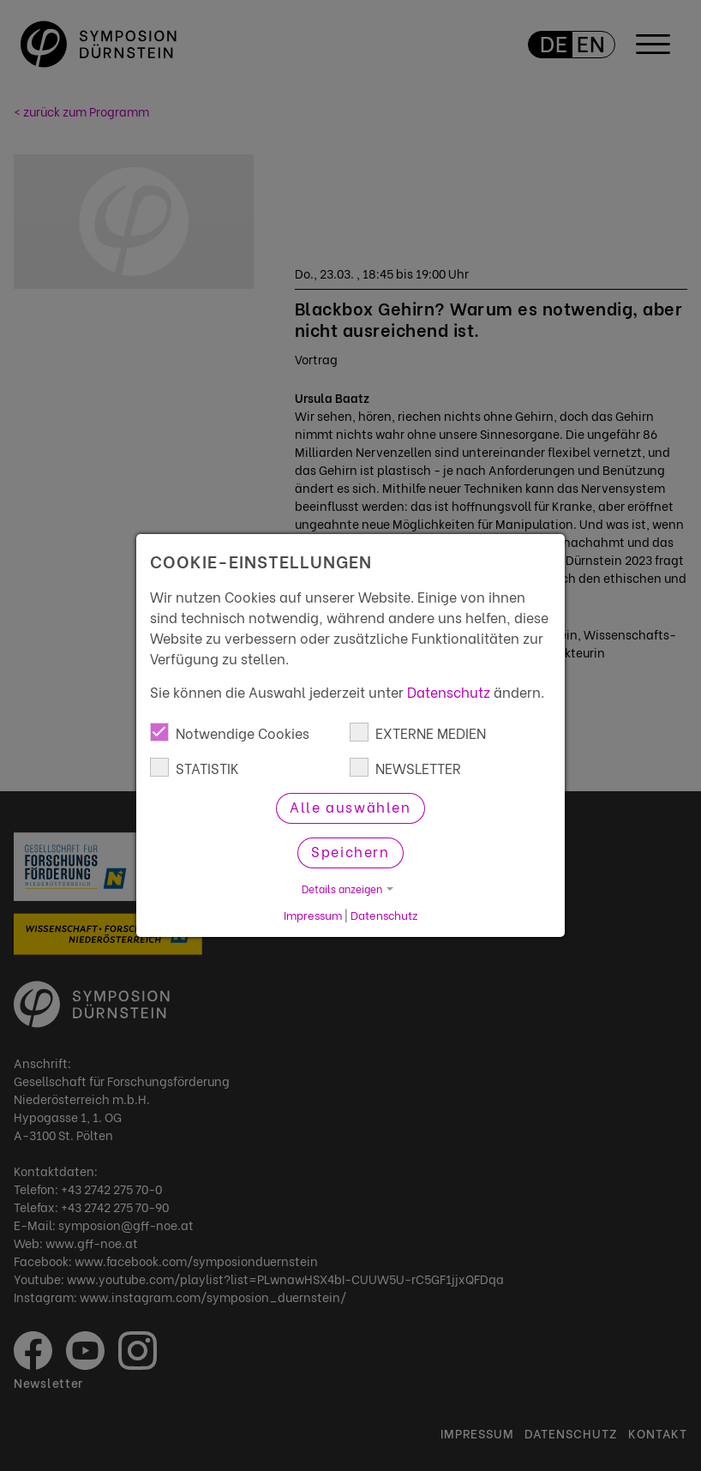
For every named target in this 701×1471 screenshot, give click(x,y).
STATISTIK (194, 768)
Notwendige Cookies (229, 732)
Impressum (313, 914)
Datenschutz (448, 691)
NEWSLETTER (405, 768)
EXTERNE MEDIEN (418, 732)
